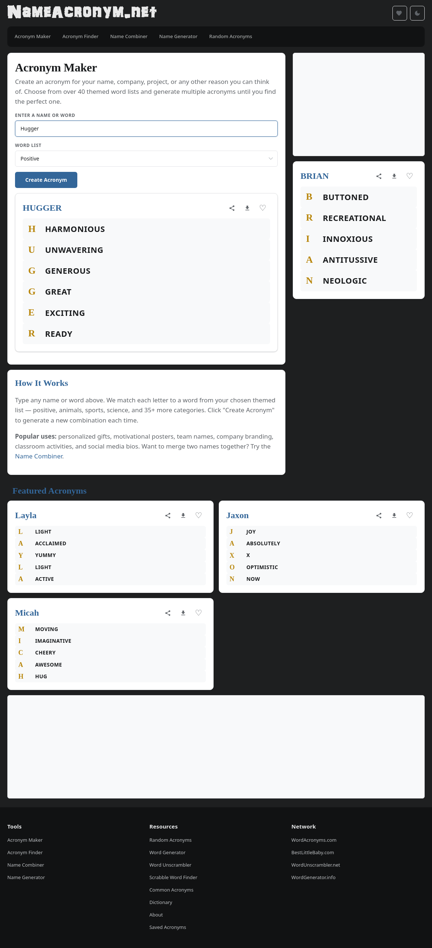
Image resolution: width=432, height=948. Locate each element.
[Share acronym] (232, 208)
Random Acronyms (170, 840)
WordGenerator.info (313, 877)
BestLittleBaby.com (312, 852)
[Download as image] (247, 208)
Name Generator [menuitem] (178, 36)
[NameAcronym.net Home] (81, 13)
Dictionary (160, 902)
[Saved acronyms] (399, 13)
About (156, 914)
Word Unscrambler (170, 865)
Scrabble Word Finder (173, 877)
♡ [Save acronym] (262, 208)
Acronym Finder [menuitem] (80, 36)
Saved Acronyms (167, 927)
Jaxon (237, 515)
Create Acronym (46, 179)
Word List (28, 145)
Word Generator (167, 852)
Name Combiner (38, 456)
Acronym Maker (25, 840)
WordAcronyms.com (313, 840)
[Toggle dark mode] (417, 13)
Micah (27, 612)
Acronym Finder (25, 852)
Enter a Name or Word (45, 115)
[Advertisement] (358, 104)
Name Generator (26, 877)
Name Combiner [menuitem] (129, 36)
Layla (26, 515)
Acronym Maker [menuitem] (33, 36)
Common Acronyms (171, 889)
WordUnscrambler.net (315, 865)
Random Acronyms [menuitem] (230, 36)
